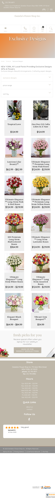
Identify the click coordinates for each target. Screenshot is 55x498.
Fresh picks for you (27, 339)
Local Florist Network (33, 452)
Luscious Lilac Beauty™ (14, 163)
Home (2, 61)
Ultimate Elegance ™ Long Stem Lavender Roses (41, 239)
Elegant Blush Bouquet (14, 318)
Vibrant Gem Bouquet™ (40, 318)
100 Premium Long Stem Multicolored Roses (14, 240)
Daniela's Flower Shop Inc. (27, 16)
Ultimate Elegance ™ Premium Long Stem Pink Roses (41, 164)
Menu (5, 31)
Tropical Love (14, 124)
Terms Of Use (7, 452)
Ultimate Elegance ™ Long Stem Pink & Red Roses (14, 201)
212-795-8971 (10, 2)
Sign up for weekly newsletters (27, 350)
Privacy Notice (19, 452)
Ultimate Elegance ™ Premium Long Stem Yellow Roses (41, 201)
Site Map (45, 452)
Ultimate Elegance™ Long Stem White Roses (14, 279)
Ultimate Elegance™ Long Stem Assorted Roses (41, 280)
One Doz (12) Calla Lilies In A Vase (41, 125)
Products (8, 61)
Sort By (6, 94)
